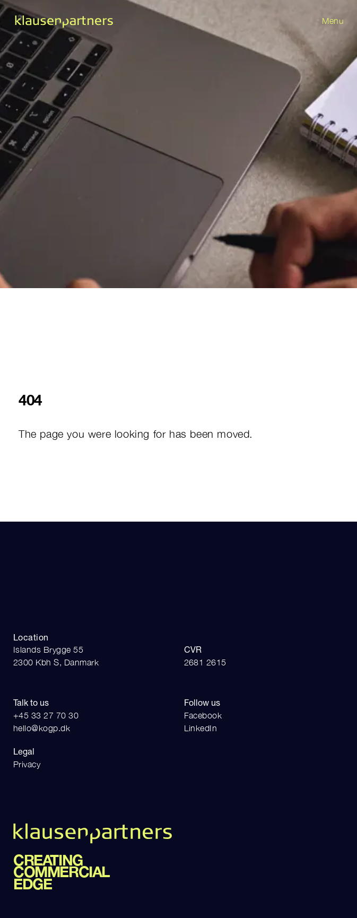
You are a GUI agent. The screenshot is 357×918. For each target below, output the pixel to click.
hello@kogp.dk (41, 728)
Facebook (203, 715)
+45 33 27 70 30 (46, 715)
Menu (333, 20)
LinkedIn (200, 728)
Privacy (26, 764)
